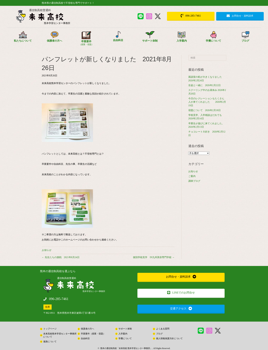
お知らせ (46, 250)
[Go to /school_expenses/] (213, 38)
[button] (140, 16)
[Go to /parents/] (54, 38)
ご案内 (192, 176)
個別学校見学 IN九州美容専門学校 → (153, 257)
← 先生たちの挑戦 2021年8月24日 (60, 257)
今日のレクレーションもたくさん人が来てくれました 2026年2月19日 (207, 102)
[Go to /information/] (245, 38)
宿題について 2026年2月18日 (204, 110)
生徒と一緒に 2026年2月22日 (204, 85)
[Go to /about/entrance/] (182, 38)
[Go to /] (57, 17)
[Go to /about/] (23, 38)
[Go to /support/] (150, 38)
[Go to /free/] (118, 38)
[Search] (207, 58)
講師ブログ (194, 181)
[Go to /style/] (86, 39)
